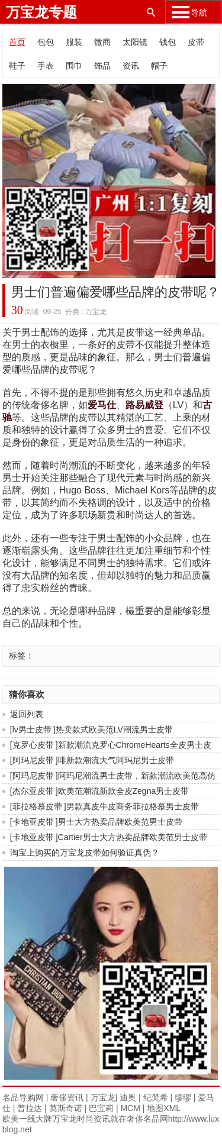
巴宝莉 (101, 1108)
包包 (45, 42)
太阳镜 (135, 42)
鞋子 (17, 65)
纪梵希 (155, 1097)
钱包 (167, 42)
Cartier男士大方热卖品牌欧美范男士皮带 (132, 837)
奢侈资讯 (66, 1097)
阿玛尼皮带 (33, 760)
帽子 (159, 65)
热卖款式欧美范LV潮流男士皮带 (114, 729)
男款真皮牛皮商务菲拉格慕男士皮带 (132, 806)
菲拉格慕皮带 (37, 806)
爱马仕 (102, 405)
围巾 (74, 65)
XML (172, 1108)
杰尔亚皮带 (33, 791)
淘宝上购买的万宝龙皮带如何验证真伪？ (84, 852)
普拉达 (29, 1108)
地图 (155, 1108)
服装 (74, 42)
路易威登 (144, 405)
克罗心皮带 (33, 745)
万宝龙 (103, 1097)
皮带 (196, 42)
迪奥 (128, 1097)
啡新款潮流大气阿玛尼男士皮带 (116, 760)
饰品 (102, 65)
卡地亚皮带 (33, 821)
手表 (45, 65)
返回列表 (26, 714)
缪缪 (183, 1097)
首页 (17, 42)
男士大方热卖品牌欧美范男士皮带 (120, 821)
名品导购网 (23, 1097)
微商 (102, 42)
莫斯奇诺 (65, 1108)
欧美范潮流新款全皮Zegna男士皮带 (123, 791)
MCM (130, 1108)
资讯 (131, 65)
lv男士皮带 (32, 729)
